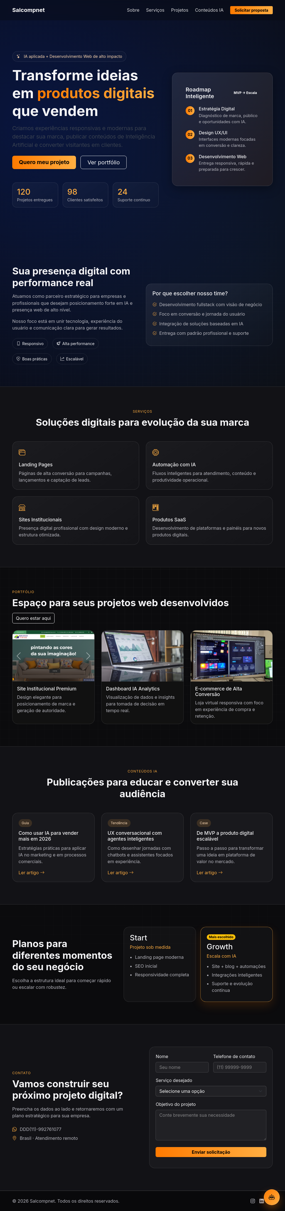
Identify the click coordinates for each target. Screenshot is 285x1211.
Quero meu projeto (44, 162)
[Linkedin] (261, 1201)
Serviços (155, 10)
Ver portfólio (103, 162)
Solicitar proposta (251, 10)
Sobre (133, 10)
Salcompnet (28, 10)
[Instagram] (252, 1201)
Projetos (179, 10)
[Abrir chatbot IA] (272, 1197)
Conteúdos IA (209, 10)
